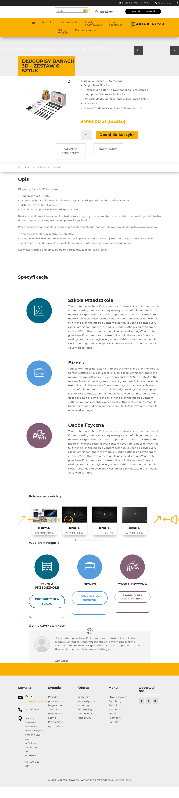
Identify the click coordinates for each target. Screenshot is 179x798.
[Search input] (70, 11)
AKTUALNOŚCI (150, 24)
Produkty (48, 22)
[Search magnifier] (85, 11)
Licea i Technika (116, 24)
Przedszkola (69, 22)
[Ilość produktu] (86, 135)
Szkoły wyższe (63, 31)
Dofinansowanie (85, 30)
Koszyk (136, 11)
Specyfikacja (41, 167)
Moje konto (105, 11)
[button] (69, 82)
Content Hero (122, 791)
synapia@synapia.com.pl (135, 3)
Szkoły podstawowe (93, 24)
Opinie (57, 167)
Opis (26, 167)
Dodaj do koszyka (117, 135)
